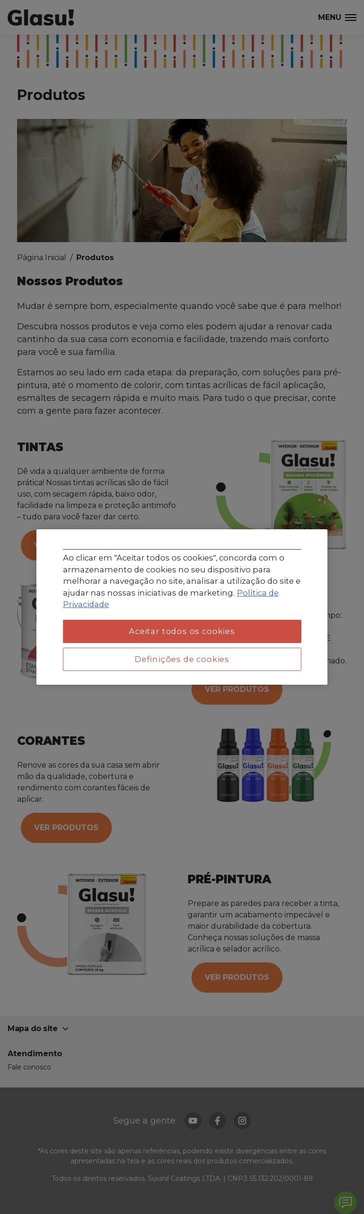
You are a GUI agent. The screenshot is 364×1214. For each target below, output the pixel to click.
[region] (182, 607)
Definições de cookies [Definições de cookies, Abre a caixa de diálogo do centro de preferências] (182, 659)
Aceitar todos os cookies (182, 631)
